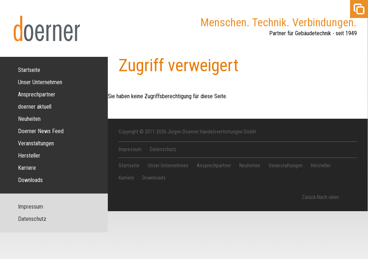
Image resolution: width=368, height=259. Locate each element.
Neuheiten (29, 118)
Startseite (29, 70)
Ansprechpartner (36, 94)
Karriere (27, 167)
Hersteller (29, 155)
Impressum (30, 206)
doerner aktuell (34, 106)
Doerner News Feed (41, 131)
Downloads (30, 180)
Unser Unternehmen (40, 82)
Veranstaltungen (36, 143)
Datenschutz (32, 218)
